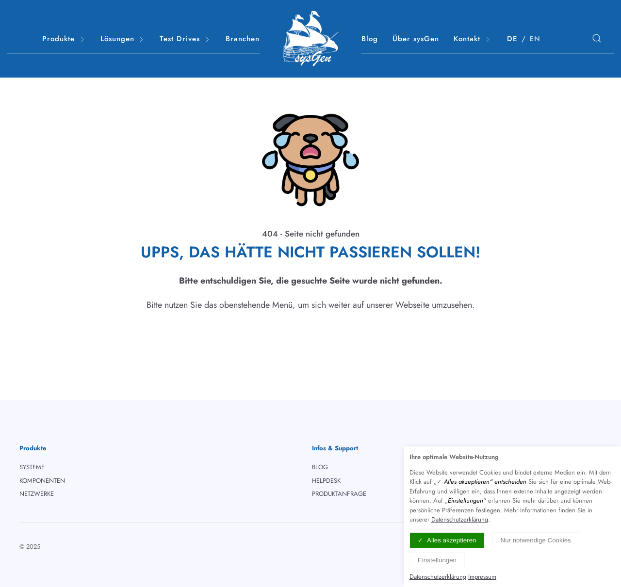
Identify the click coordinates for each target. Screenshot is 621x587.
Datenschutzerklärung (459, 519)
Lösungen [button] (123, 39)
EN (534, 38)
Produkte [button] (64, 39)
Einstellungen (437, 560)
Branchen (243, 38)
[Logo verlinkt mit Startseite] (310, 39)
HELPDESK (326, 480)
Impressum (482, 576)
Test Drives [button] (185, 39)
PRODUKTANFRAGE (339, 493)
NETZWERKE (36, 493)
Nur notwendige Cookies (536, 540)
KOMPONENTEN (42, 480)
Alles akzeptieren (451, 540)
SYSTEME (32, 467)
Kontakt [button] (472, 39)
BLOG (320, 467)
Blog (369, 38)
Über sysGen (415, 38)
